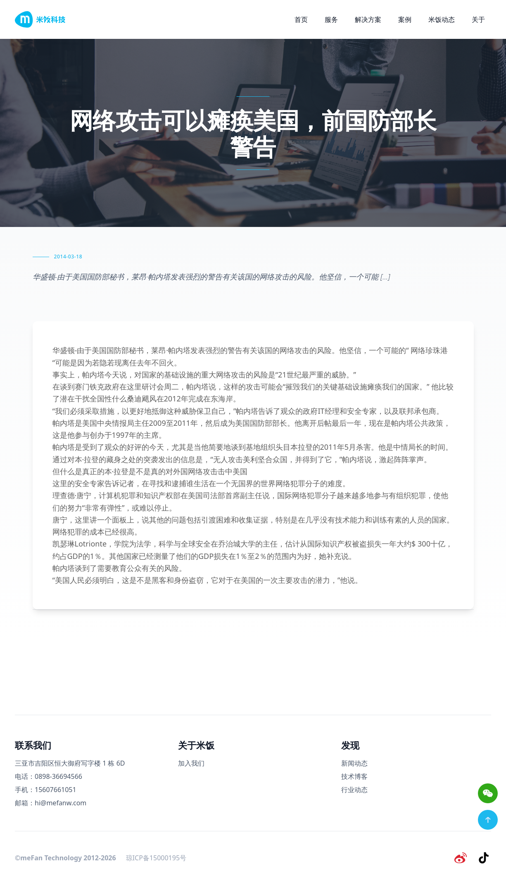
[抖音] (484, 857)
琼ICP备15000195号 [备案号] (156, 857)
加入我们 (191, 763)
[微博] (463, 857)
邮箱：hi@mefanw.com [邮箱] (50, 802)
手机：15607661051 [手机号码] (45, 789)
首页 (301, 19)
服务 (331, 19)
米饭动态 (441, 19)
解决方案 (368, 19)
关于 (478, 19)
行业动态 (354, 789)
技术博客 (354, 776)
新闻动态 (354, 763)
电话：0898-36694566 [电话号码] (48, 776)
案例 (404, 19)
